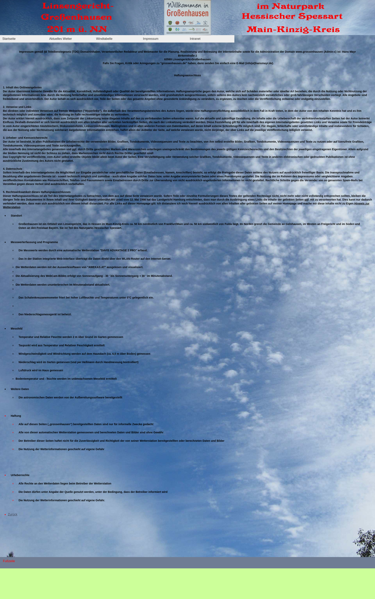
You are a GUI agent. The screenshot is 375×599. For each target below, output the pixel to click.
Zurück (12, 514)
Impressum (150, 38)
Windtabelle (104, 38)
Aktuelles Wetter (60, 38)
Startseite (9, 38)
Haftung (16, 415)
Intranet (195, 38)
